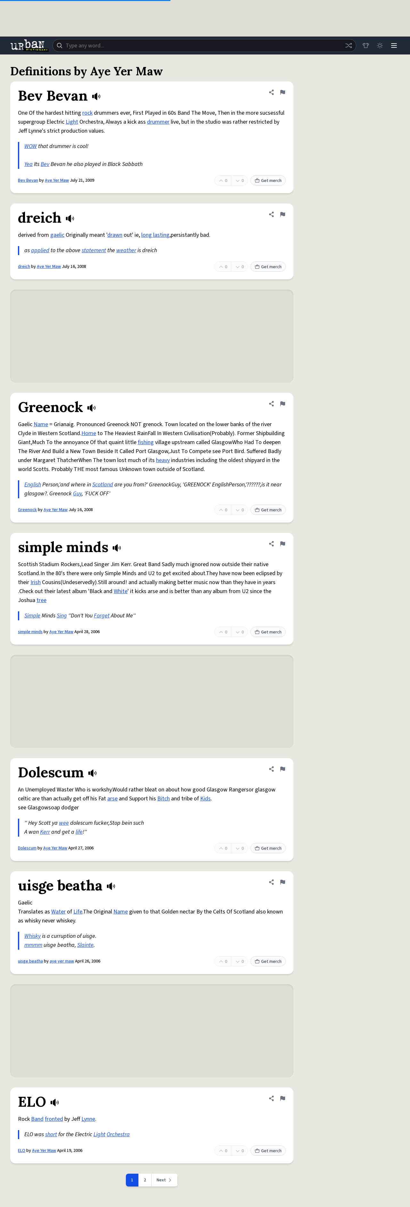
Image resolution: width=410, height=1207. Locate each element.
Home (88, 433)
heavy (163, 460)
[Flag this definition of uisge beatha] (282, 882)
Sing (62, 616)
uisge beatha (30, 961)
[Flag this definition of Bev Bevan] (282, 92)
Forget (102, 616)
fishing (146, 442)
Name (41, 424)
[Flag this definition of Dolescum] (282, 769)
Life (77, 912)
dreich (24, 266)
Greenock (27, 510)
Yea (28, 164)
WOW (30, 146)
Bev (45, 164)
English (32, 485)
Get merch (268, 181)
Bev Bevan (28, 180)
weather (126, 250)
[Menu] (394, 45)
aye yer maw (62, 961)
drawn (114, 235)
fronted (54, 1119)
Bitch (163, 799)
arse (112, 799)
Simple (32, 616)
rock (87, 113)
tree (41, 600)
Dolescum (27, 848)
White (120, 591)
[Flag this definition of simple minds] (282, 544)
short (51, 1134)
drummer (158, 122)
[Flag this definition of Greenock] (282, 404)
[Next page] (165, 1180)
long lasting (155, 235)
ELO (21, 1150)
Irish (35, 582)
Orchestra (118, 1134)
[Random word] (348, 45)
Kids (205, 799)
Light (72, 122)
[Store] (366, 45)
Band (37, 1119)
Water (58, 912)
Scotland (102, 485)
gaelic (57, 235)
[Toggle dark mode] (380, 45)
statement (94, 250)
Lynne (88, 1119)
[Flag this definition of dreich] (282, 214)
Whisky (32, 936)
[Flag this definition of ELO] (282, 1098)
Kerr (45, 832)
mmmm (33, 945)
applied (40, 250)
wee (64, 823)
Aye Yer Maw (57, 180)
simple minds (30, 632)
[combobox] (204, 45)
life (79, 832)
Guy (77, 494)
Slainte (85, 945)
